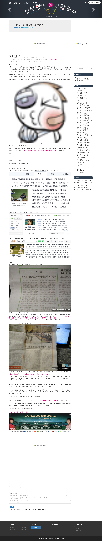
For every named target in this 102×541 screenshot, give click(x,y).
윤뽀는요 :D (80, 80)
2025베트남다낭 (84, 144)
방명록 (35, 3)
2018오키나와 (84, 127)
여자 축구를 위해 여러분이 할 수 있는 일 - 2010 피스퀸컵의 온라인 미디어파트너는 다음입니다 (28, 497)
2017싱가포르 (84, 122)
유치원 (84, 180)
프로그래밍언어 (84, 167)
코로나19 (84, 182)
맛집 (80, 180)
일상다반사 (81, 184)
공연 (81, 93)
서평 (89, 184)
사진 (77, 182)
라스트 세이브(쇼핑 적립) (83, 79)
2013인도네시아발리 (86, 110)
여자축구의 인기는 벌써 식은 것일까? (28, 25)
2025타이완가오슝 (85, 142)
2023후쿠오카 (84, 137)
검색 (91, 68)
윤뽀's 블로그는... (81, 77)
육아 (80, 189)
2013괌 (82, 112)
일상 (84, 185)
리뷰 (87, 187)
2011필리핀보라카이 (86, 105)
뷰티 (85, 189)
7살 (91, 185)
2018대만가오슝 (85, 129)
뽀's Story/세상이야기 (18, 27)
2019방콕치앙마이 (85, 135)
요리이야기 (83, 155)
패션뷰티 (83, 98)
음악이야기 (83, 157)
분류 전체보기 (81, 88)
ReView (82, 90)
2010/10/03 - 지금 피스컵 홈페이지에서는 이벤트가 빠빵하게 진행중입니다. (29, 59)
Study (81, 166)
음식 (77, 180)
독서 (83, 189)
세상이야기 (17, 493)
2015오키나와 (84, 115)
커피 (86, 184)
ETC (82, 100)
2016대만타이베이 (85, 120)
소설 (75, 180)
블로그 (78, 185)
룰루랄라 (83, 104)
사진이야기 (83, 154)
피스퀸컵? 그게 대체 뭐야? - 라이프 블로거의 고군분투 (20, 502)
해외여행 (83, 187)
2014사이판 (83, 114)
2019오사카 (83, 134)
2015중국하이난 (85, 117)
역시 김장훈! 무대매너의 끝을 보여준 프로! (18, 495)
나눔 (75, 182)
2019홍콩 (83, 132)
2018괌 (82, 130)
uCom (82, 169)
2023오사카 (83, 139)
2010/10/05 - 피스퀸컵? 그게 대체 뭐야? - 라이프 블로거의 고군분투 (27, 61)
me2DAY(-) (83, 162)
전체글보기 (27, 3)
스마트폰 (83, 97)
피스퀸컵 (33, 400)
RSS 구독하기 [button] (36, 527)
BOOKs (83, 92)
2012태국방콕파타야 (86, 107)
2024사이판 (83, 140)
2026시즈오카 (84, 145)
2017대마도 (83, 124)
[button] (7, 9)
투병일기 (76, 184)
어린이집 (76, 189)
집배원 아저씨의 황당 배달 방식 (16, 498)
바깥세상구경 (83, 102)
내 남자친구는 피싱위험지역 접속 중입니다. (18, 500)
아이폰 (88, 185)
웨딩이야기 (83, 149)
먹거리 (82, 95)
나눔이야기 (83, 159)
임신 (87, 180)
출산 (75, 185)
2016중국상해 (84, 119)
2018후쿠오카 (84, 125)
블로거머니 (82, 164)
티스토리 (90, 182)
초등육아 (77, 187)
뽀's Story (12, 493)
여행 (90, 180)
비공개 (82, 172)
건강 (80, 182)
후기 (82, 185)
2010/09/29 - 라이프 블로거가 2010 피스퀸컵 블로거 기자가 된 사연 (27, 57)
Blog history (84, 160)
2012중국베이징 (85, 108)
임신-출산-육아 (85, 150)
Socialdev (50, 538)
